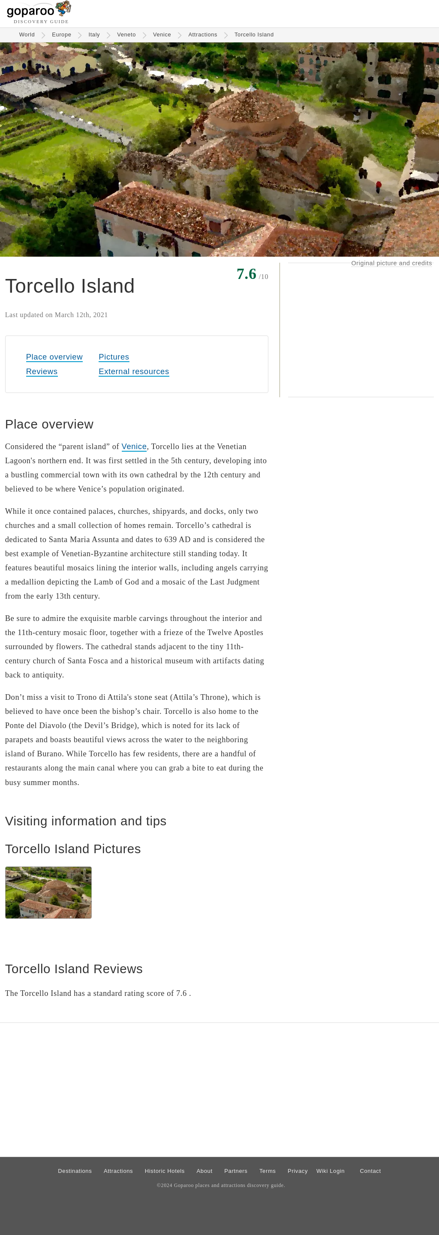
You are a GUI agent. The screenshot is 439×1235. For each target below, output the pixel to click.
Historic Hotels (165, 1171)
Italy (94, 34)
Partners (235, 1171)
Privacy (298, 1171)
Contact (370, 1171)
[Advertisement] (361, 330)
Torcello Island (254, 34)
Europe (61, 34)
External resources (134, 371)
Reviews (42, 371)
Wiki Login (330, 1171)
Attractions (202, 34)
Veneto (126, 34)
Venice (162, 34)
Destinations (75, 1171)
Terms (267, 1171)
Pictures (114, 356)
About (205, 1171)
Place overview (54, 356)
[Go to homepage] (39, 15)
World (27, 34)
